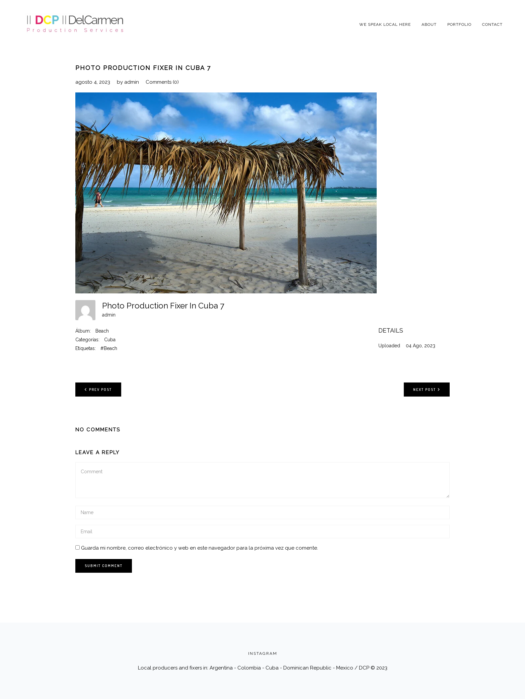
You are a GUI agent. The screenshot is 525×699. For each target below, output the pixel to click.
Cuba (110, 339)
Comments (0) (162, 82)
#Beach (108, 348)
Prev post (98, 389)
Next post (426, 389)
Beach (102, 331)
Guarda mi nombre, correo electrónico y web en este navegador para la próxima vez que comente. (199, 548)
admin (131, 82)
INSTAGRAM (262, 653)
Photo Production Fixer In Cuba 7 (143, 67)
